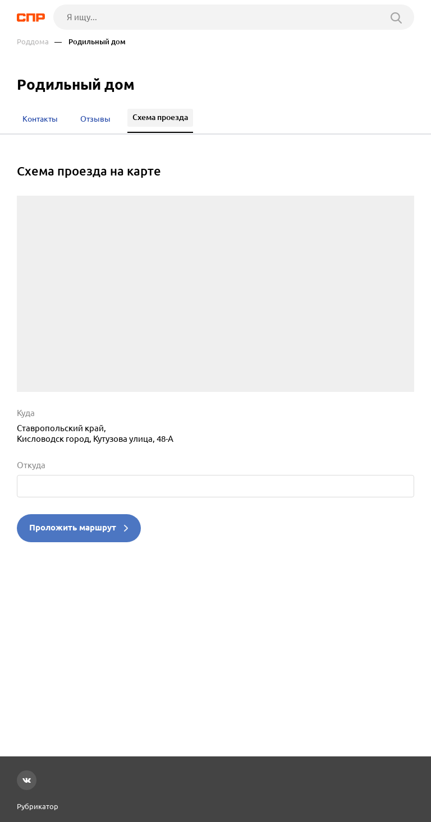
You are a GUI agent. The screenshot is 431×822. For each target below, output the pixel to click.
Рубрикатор (37, 806)
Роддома (33, 41)
